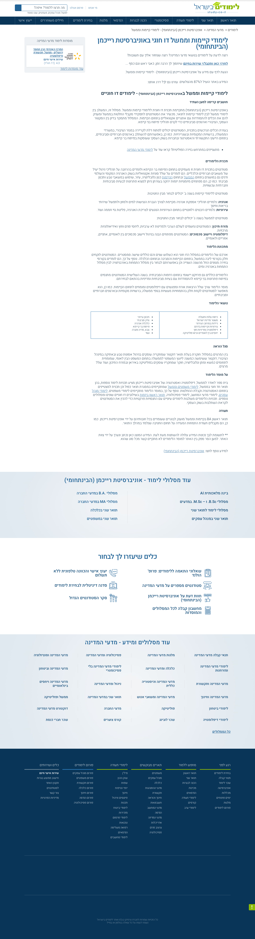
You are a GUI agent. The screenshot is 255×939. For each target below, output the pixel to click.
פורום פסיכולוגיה (83, 803)
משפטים (157, 773)
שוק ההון (123, 778)
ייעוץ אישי (25, 20)
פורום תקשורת (85, 783)
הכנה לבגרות (138, 20)
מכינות (192, 788)
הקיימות (167, 177)
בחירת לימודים (82, 20)
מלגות (104, 20)
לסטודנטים (53, 788)
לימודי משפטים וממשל (183, 386)
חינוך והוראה (155, 798)
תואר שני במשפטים (102, 518)
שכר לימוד (225, 783)
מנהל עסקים (155, 778)
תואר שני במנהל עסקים (210, 518)
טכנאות (123, 823)
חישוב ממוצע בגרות (48, 778)
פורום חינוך (87, 793)
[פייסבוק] (124, 877)
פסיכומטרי (162, 20)
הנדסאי (118, 20)
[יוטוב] (132, 877)
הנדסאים (191, 793)
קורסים (192, 803)
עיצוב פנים (156, 827)
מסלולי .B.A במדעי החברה (97, 493)
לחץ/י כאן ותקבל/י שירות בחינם (205, 63)
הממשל (189, 177)
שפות (124, 783)
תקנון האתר (52, 783)
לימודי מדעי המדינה (140, 149)
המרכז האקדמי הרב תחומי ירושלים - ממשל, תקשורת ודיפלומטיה (48, 52)
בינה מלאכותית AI (214, 493)
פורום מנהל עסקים (83, 773)
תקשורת (157, 793)
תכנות (124, 803)
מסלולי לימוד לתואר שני (209, 510)
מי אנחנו (92, 8)
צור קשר (54, 793)
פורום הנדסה (86, 798)
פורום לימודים (223, 808)
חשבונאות (156, 803)
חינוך (125, 793)
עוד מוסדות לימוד (71, 68)
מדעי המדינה (215, 30)
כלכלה (158, 783)
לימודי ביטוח (120, 808)
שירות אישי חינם (53, 59)
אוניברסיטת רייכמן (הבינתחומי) (184, 451)
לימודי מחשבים (119, 837)
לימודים (233, 30)
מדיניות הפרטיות (50, 798)
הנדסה (158, 813)
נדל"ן (125, 773)
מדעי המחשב (154, 808)
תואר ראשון (228, 20)
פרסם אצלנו (76, 8)
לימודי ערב (190, 808)
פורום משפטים (84, 778)
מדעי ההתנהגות (153, 788)
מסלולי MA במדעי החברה (97, 501)
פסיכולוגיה (155, 832)
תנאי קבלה (225, 778)
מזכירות (123, 813)
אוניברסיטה (224, 788)
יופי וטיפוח (121, 788)
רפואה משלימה (119, 827)
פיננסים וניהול (120, 798)
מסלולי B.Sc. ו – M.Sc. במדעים (204, 501)
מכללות (226, 793)
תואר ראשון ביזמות (152, 395)
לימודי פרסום (120, 817)
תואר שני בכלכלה (103, 510)
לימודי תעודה (185, 20)
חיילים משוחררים (52, 20)
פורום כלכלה (86, 788)
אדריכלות (156, 823)
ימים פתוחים (223, 798)
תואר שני (207, 20)
